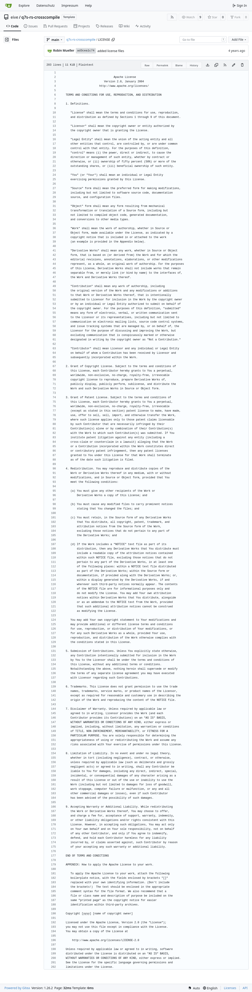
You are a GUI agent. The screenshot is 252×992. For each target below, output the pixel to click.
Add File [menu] (239, 39)
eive (14, 17)
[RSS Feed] (172, 17)
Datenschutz (45, 5)
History (194, 65)
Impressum (69, 5)
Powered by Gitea (17, 988)
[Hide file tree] (7, 39)
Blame (179, 65)
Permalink (162, 65)
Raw (147, 65)
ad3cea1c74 (85, 50)
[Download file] (207, 65)
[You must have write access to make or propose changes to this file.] (242, 65)
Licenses (230, 988)
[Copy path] (113, 39)
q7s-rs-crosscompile (40, 17)
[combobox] (203, 39)
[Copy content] (216, 65)
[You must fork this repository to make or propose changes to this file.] (233, 65)
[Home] (8, 6)
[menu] (194, 988)
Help (88, 5)
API (245, 988)
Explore (24, 5)
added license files (110, 51)
